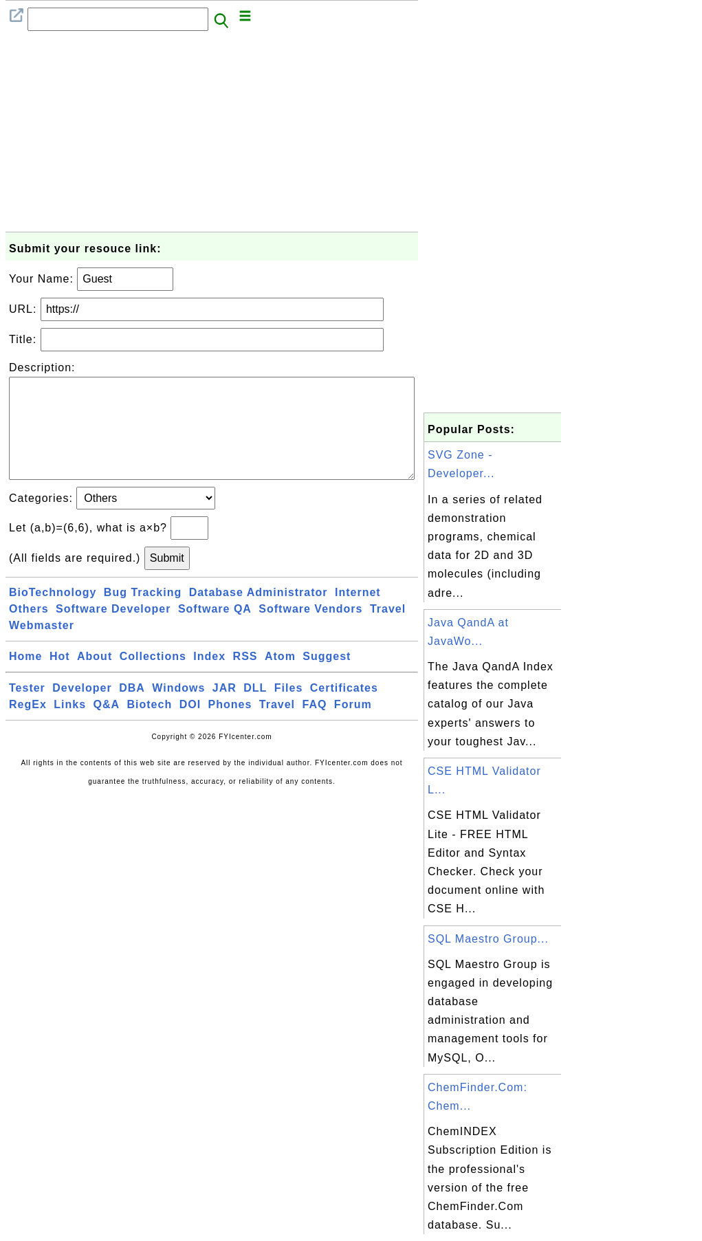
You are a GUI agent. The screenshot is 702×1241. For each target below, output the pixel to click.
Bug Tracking (143, 614)
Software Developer (113, 631)
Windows (178, 710)
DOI (190, 726)
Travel (388, 631)
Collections (153, 678)
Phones (230, 726)
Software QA (215, 631)
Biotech (150, 726)
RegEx (28, 726)
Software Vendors (310, 631)
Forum (353, 726)
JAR (224, 710)
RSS (245, 678)
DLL (255, 710)
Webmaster (41, 647)
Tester (27, 710)
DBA (132, 710)
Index (209, 678)
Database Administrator (258, 614)
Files (288, 710)
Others (29, 631)
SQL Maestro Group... (488, 939)
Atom (280, 678)
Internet (358, 614)
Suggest (327, 678)
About (94, 678)
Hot (60, 678)
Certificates (344, 710)
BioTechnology (52, 614)
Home (25, 678)
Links (70, 726)
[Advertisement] (212, 135)
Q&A (107, 726)
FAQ (315, 726)
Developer (81, 710)
